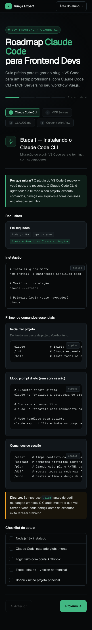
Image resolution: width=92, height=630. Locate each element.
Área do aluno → (71, 6)
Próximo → (73, 606)
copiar (77, 267)
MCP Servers (57, 112)
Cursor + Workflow (55, 123)
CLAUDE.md (20, 123)
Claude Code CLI (23, 112)
